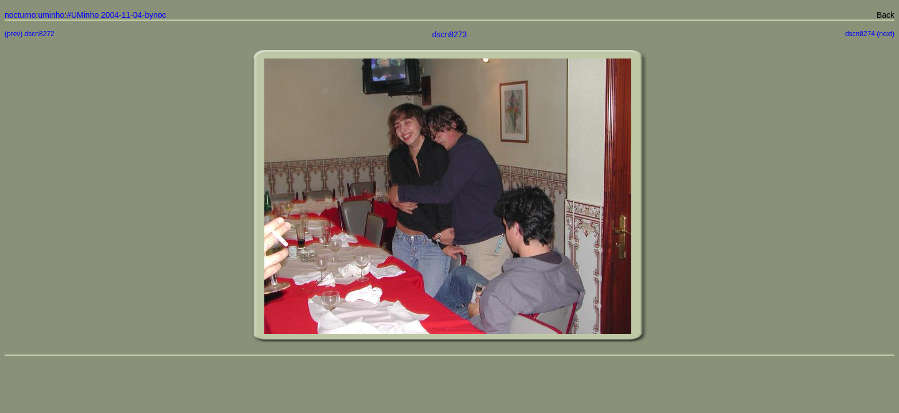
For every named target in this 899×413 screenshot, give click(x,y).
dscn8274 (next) (869, 34)
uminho (51, 15)
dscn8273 (449, 34)
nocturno (20, 15)
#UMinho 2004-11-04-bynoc (116, 15)
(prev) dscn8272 (29, 34)
